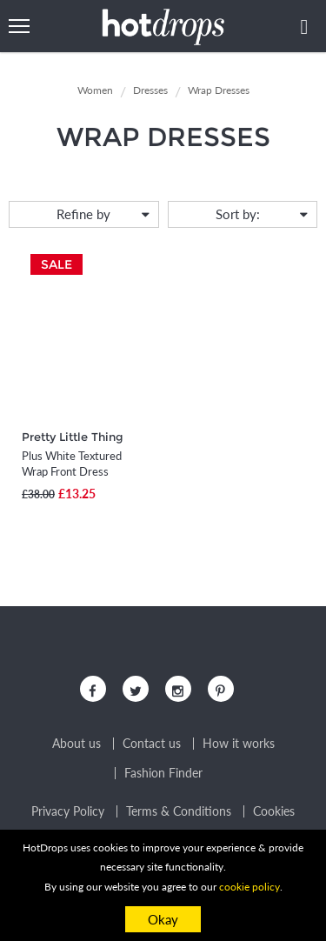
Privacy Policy (67, 811)
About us (76, 743)
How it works (239, 743)
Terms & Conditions (178, 811)
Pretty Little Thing (72, 437)
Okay (163, 919)
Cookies (274, 811)
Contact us (152, 743)
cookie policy (249, 886)
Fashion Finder (163, 773)
